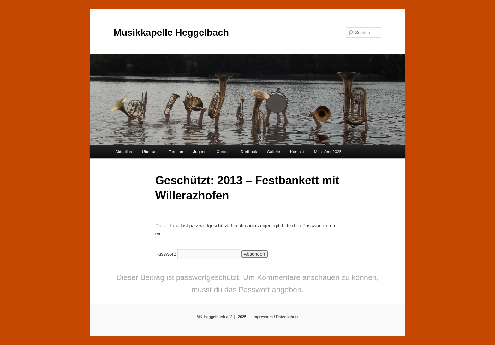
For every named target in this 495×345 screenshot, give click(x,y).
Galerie (273, 151)
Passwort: (197, 254)
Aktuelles (123, 151)
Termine (176, 151)
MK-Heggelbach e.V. (214, 317)
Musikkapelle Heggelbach (171, 32)
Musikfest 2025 (327, 151)
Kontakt (297, 151)
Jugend (199, 151)
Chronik (224, 151)
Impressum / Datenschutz (275, 317)
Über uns (150, 151)
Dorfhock (249, 151)
